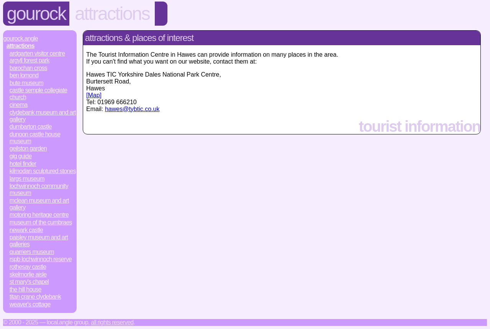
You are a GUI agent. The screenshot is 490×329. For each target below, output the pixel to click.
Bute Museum (26, 83)
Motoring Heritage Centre (39, 214)
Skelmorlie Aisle (28, 274)
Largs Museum (27, 178)
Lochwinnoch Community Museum (39, 189)
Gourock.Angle (20, 38)
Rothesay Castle (28, 267)
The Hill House (25, 289)
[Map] (94, 95)
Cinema (19, 104)
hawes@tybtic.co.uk (132, 109)
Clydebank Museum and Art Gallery (43, 116)
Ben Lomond (24, 75)
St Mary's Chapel (29, 281)
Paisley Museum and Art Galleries (39, 240)
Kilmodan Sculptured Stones (43, 171)
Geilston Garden (28, 148)
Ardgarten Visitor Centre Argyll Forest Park (37, 57)
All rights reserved (112, 322)
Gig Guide (21, 156)
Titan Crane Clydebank (35, 296)
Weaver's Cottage (30, 304)
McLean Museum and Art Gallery (39, 204)
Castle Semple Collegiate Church (38, 93)
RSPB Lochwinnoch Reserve (41, 259)
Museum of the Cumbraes (41, 222)
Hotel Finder (23, 163)
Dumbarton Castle (31, 126)
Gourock (36, 13)
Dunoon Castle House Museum (35, 137)
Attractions (112, 13)
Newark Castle (26, 230)
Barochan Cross (28, 68)
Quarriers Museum (32, 252)
